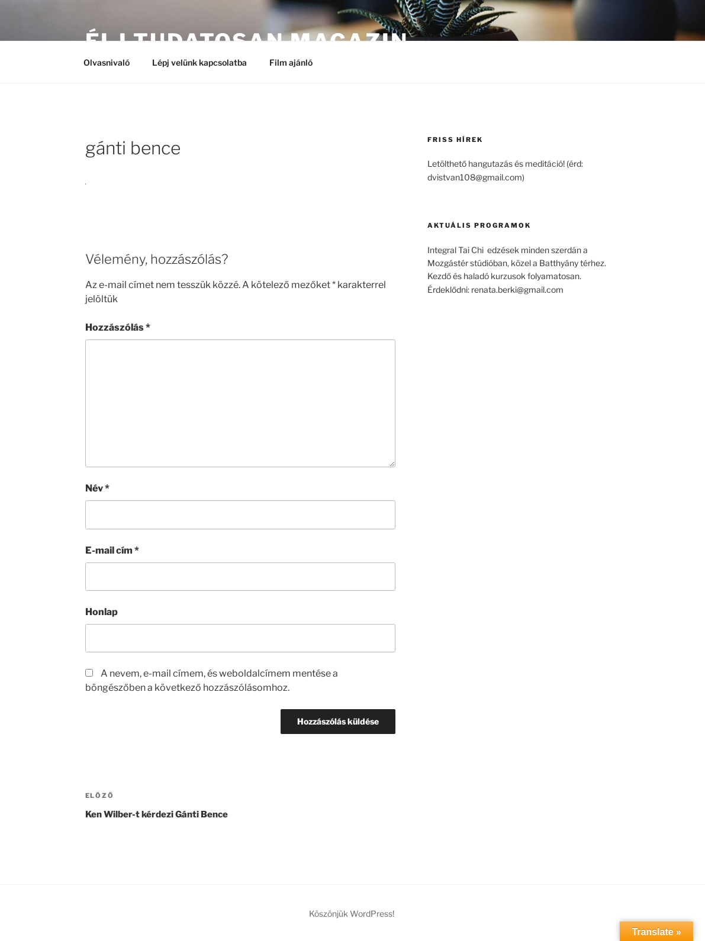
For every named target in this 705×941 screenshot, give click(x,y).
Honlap (101, 611)
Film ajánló (296, 62)
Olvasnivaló (106, 62)
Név (97, 488)
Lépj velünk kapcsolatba (199, 62)
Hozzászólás (117, 327)
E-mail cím (112, 550)
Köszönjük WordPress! (351, 913)
